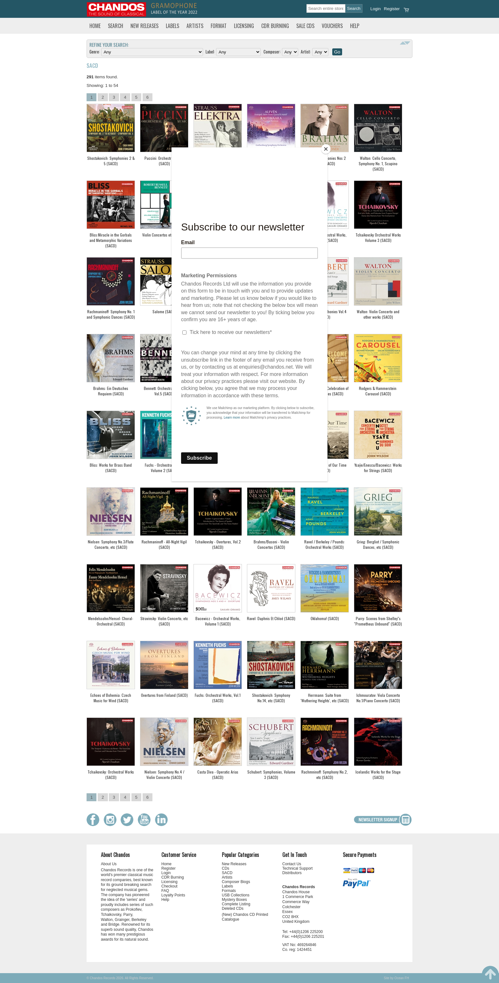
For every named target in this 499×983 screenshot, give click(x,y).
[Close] (326, 149)
